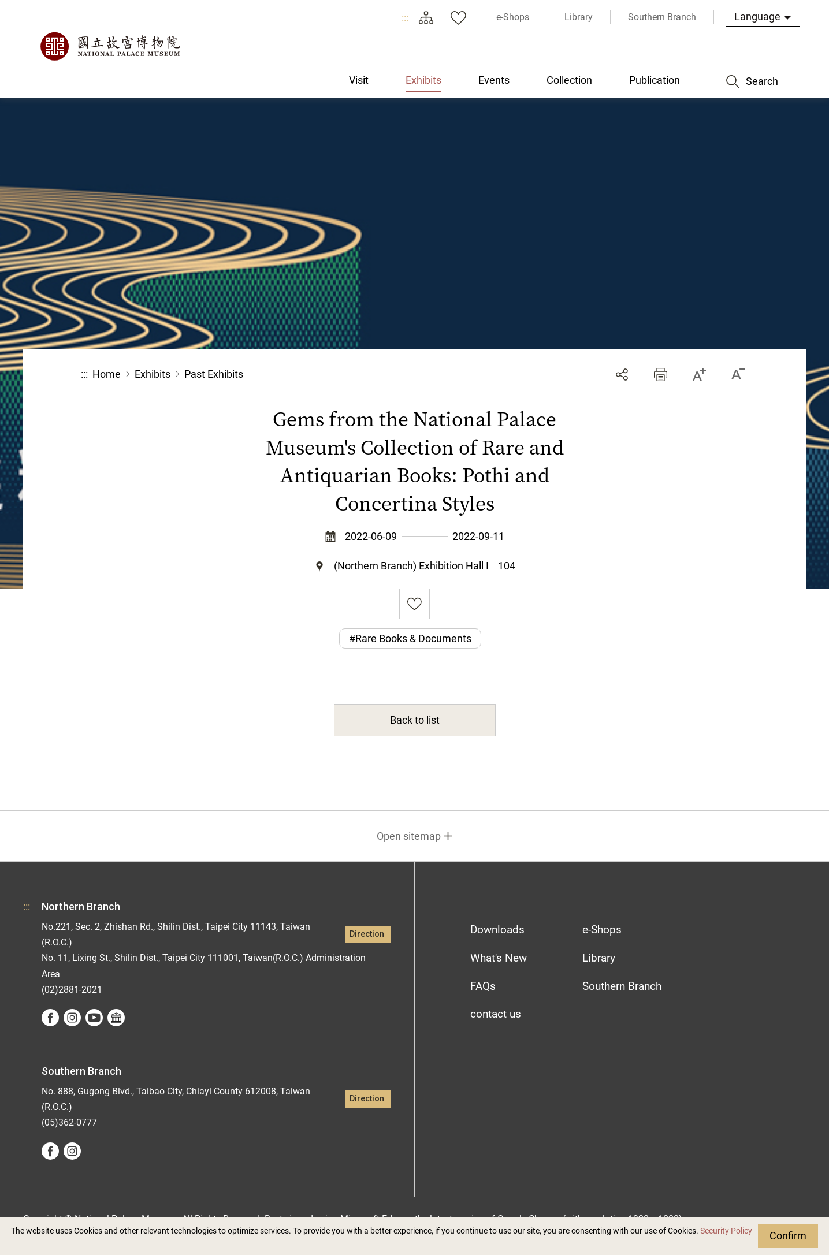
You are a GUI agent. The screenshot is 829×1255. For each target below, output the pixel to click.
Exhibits (152, 374)
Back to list (415, 720)
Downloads (497, 929)
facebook (50, 1017)
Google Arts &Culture (116, 1017)
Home (106, 374)
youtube (94, 1017)
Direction (367, 934)
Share (622, 374)
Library (598, 957)
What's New (498, 957)
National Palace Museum (110, 46)
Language (757, 16)
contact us (495, 1014)
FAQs (483, 986)
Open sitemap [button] (409, 836)
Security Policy (726, 1231)
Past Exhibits (213, 374)
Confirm (787, 1236)
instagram (72, 1017)
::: (405, 18)
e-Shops (602, 929)
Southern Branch (621, 986)
